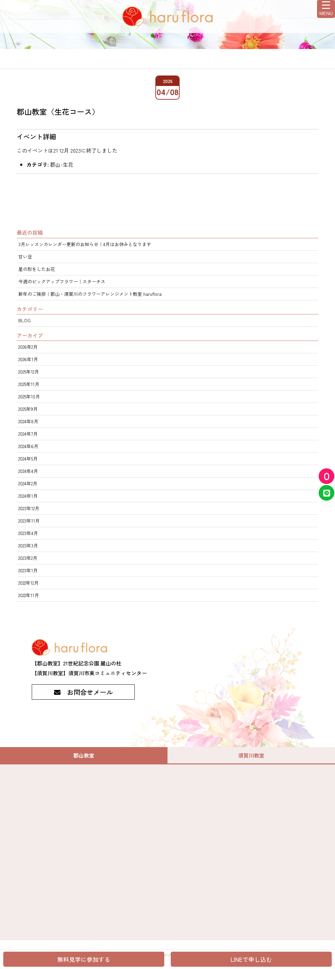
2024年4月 (28, 471)
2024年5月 (28, 458)
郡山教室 (83, 755)
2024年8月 (28, 421)
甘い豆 (25, 256)
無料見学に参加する (83, 959)
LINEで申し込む (251, 959)
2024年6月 (28, 446)
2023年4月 (28, 533)
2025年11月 (28, 384)
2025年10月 (29, 396)
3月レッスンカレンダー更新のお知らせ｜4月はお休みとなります (84, 244)
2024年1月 (28, 496)
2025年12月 (28, 371)
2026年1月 (28, 359)
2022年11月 (28, 595)
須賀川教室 (251, 755)
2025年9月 (28, 409)
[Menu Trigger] (326, 9)
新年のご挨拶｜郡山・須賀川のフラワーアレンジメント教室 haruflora (90, 294)
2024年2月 (27, 483)
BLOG (24, 320)
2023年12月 (28, 508)
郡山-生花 (61, 164)
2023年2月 (27, 558)
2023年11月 (29, 520)
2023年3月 (28, 545)
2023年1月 (28, 570)
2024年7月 (28, 433)
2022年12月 (28, 582)
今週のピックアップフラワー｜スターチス (61, 281)
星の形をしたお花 (36, 269)
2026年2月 (28, 346)
